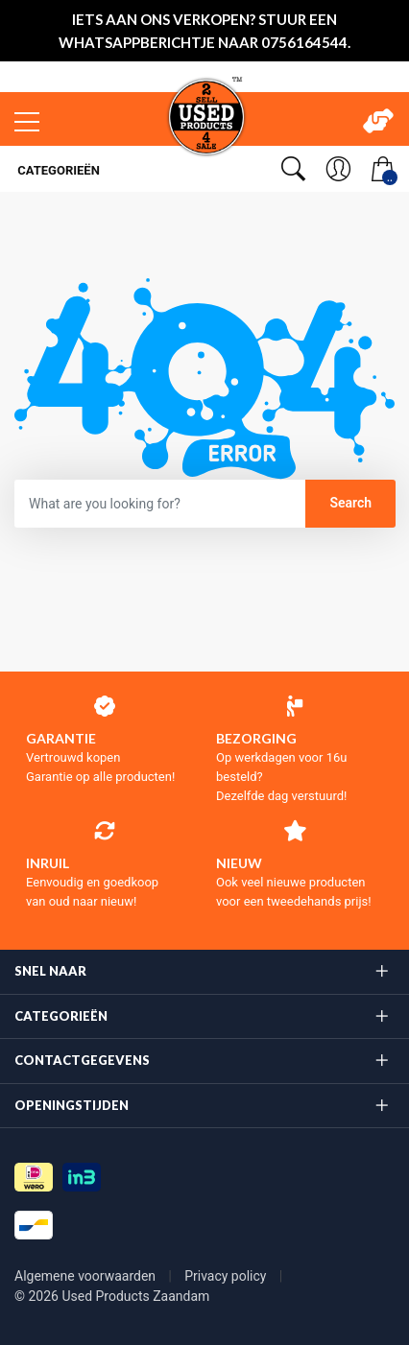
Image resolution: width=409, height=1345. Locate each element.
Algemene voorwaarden (86, 1276)
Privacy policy (227, 1276)
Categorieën (57, 170)
